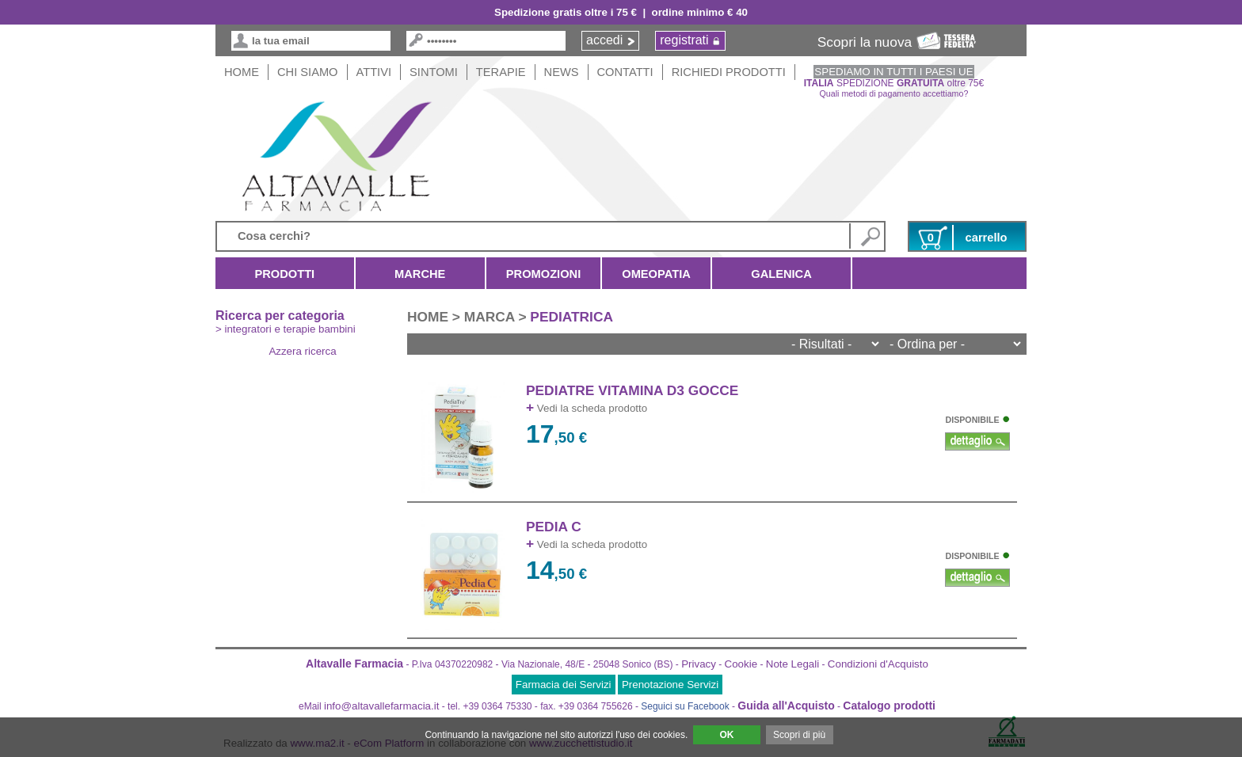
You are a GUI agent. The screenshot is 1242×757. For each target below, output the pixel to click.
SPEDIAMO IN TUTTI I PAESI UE (893, 72)
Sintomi (434, 72)
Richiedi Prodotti (729, 72)
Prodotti (284, 274)
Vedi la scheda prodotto (586, 408)
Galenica (781, 274)
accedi (604, 40)
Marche (420, 274)
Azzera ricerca (302, 351)
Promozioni (543, 274)
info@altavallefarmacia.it (381, 706)
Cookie (741, 664)
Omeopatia (656, 274)
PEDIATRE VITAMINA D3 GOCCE (632, 390)
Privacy (698, 664)
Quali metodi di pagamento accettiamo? (894, 93)
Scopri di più (799, 734)
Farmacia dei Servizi (563, 684)
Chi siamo (307, 72)
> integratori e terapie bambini (285, 329)
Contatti (625, 72)
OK (726, 734)
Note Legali (792, 664)
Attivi (374, 72)
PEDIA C (553, 526)
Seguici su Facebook (685, 706)
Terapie (501, 72)
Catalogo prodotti (889, 705)
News (561, 72)
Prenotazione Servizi (670, 684)
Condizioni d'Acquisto (878, 664)
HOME (241, 72)
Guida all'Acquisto (785, 705)
